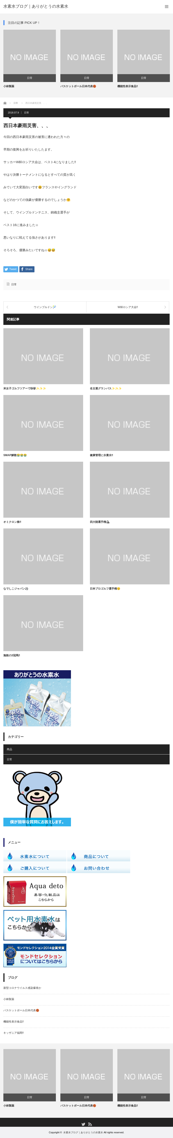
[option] (29, 59)
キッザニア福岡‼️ (13, 1032)
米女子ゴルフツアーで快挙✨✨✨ (24, 388)
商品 (9, 749)
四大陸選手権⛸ (99, 522)
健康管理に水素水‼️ (101, 455)
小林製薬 (8, 86)
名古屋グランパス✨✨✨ (106, 388)
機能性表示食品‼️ (127, 86)
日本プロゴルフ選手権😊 (105, 588)
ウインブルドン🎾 (45, 307)
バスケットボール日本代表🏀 (78, 86)
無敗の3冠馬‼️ (11, 655)
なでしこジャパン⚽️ (15, 588)
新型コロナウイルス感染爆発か (22, 987)
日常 (29, 78)
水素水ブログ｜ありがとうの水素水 (83, 1132)
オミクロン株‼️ (12, 522)
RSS (90, 1124)
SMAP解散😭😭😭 (15, 455)
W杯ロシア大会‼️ (128, 307)
